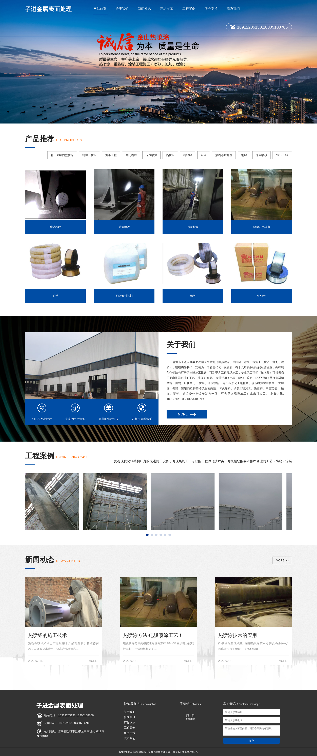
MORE (187, 414)
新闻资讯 (144, 8)
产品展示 (166, 8)
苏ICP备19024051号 (187, 752)
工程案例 (188, 8)
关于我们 (122, 8)
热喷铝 (170, 155)
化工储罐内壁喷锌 (62, 155)
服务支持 (211, 8)
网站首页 (99, 8)
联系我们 (233, 8)
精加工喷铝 (89, 155)
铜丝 (244, 155)
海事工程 (111, 155)
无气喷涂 (151, 155)
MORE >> (282, 155)
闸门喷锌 (131, 155)
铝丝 (203, 155)
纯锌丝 (187, 155)
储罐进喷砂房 (261, 227)
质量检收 (124, 227)
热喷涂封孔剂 (223, 155)
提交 (251, 740)
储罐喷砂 (261, 155)
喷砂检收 (55, 227)
